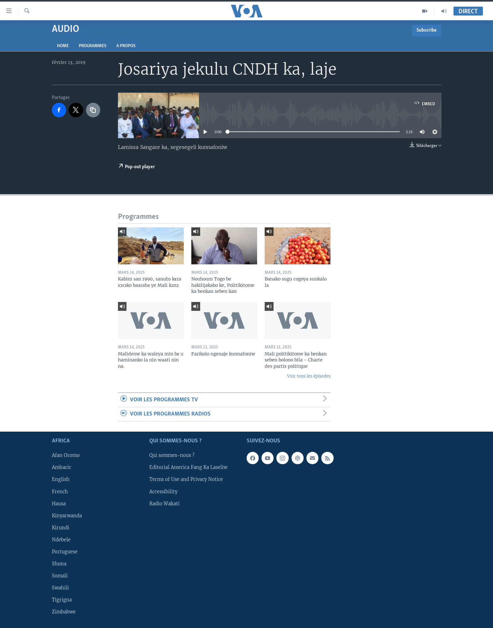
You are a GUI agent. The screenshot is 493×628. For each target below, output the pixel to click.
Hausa (59, 504)
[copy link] (93, 110)
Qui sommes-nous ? (171, 456)
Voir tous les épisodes (308, 376)
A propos (125, 46)
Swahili (60, 588)
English (61, 480)
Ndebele (61, 540)
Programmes (92, 46)
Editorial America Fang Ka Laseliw (188, 468)
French (60, 492)
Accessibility (163, 492)
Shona (59, 564)
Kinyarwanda (67, 516)
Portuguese (64, 552)
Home (63, 46)
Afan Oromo (66, 456)
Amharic (61, 468)
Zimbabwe (64, 612)
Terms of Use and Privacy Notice (186, 480)
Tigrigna (62, 600)
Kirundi (60, 528)
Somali (60, 576)
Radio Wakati (164, 504)
